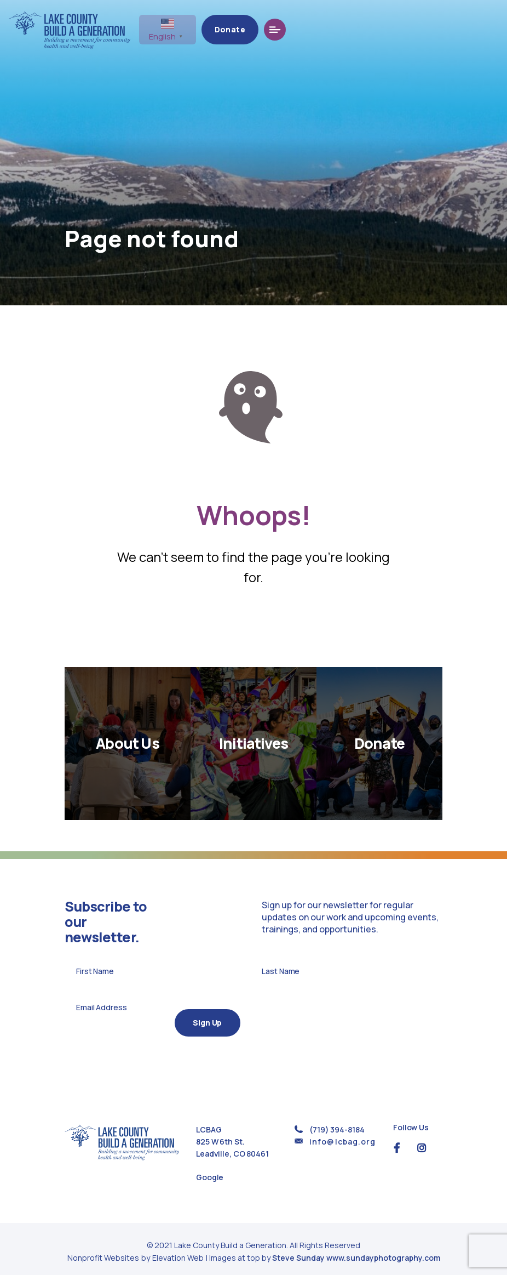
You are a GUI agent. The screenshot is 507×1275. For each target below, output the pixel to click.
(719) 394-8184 (336, 1123)
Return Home (253, 626)
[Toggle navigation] (481, 29)
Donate (436, 29)
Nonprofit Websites (104, 1251)
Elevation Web (178, 1251)
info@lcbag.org (342, 1135)
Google (209, 1171)
